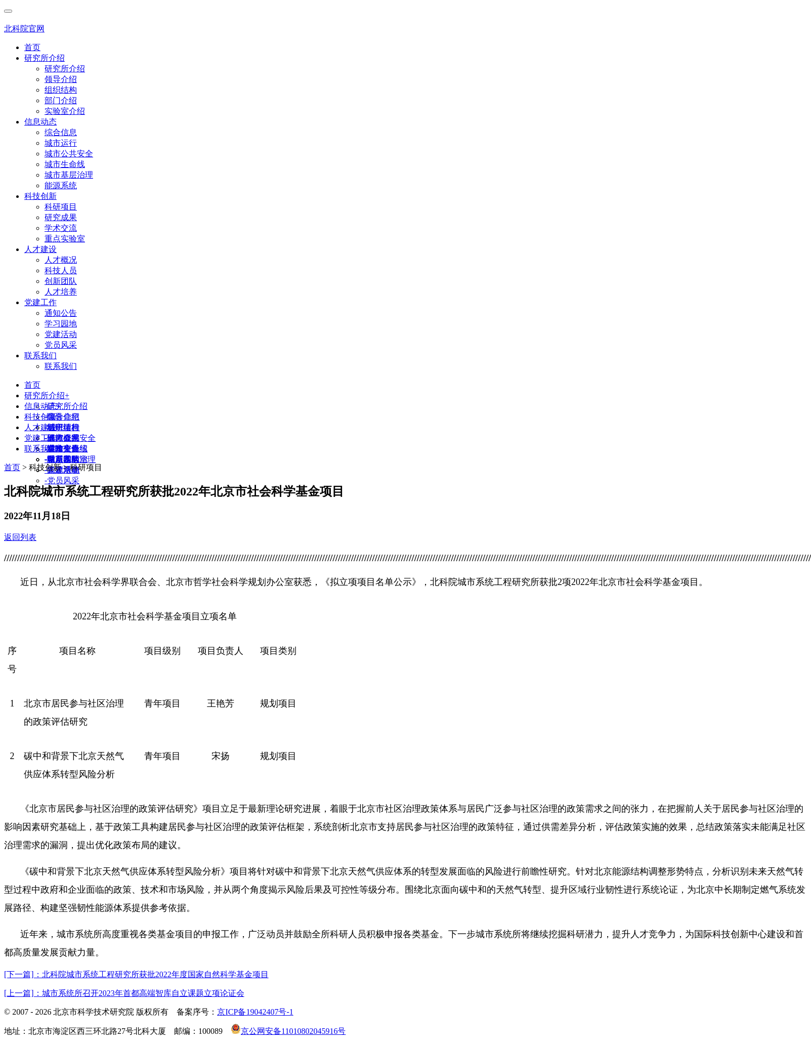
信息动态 (40, 121)
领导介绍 (61, 79)
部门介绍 (61, 100)
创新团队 (61, 281)
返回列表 (20, 537)
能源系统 (61, 185)
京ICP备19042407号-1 (255, 1012)
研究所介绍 (44, 58)
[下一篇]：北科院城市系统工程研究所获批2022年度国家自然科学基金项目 (136, 974)
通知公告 (61, 313)
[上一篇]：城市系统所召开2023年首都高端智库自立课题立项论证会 (124, 993)
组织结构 (61, 90)
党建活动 (61, 334)
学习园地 (61, 323)
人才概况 (61, 260)
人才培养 (61, 291)
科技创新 (40, 196)
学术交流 (61, 228)
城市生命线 (65, 164)
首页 (32, 47)
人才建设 (40, 249)
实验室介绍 (65, 111)
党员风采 (61, 345)
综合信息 (61, 132)
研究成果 (61, 217)
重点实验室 (65, 238)
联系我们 (40, 355)
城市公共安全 (69, 153)
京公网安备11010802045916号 (288, 1031)
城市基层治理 (69, 175)
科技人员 (61, 270)
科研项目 (61, 206)
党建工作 (40, 302)
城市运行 (61, 143)
